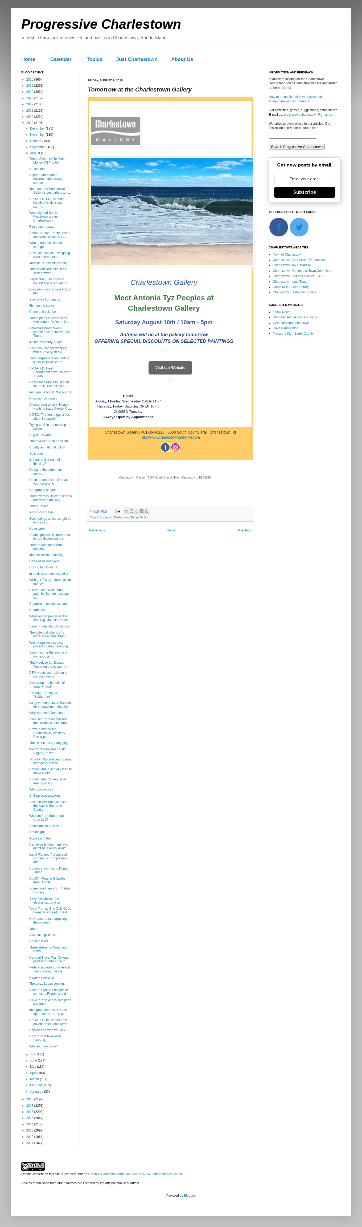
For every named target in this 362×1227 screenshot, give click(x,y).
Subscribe (304, 192)
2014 (30, 1124)
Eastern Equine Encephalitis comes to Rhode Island (49, 992)
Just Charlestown (137, 59)
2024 (30, 92)
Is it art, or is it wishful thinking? (44, 461)
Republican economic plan (48, 604)
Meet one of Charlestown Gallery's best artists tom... (50, 190)
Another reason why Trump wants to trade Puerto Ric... (50, 406)
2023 (30, 98)
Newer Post (97, 530)
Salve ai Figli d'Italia (43, 935)
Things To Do (138, 517)
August (35, 153)
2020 (30, 117)
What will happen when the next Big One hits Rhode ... (50, 618)
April (33, 1073)
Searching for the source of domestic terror (48, 654)
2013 (30, 1130)
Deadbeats (37, 610)
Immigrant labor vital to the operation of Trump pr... (48, 1012)
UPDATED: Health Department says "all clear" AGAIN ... (50, 372)
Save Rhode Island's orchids (49, 626)
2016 (30, 1112)
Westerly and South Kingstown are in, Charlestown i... (43, 216)
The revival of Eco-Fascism (48, 441)
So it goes (36, 453)
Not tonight (37, 832)
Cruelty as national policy (47, 447)
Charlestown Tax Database (292, 265)
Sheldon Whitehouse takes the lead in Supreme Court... (48, 806)
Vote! (32, 929)
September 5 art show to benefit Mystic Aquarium (48, 281)
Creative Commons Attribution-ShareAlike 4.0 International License (135, 1174)
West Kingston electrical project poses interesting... (50, 644)
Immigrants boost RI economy (50, 392)
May (33, 1066)
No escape (36, 528)
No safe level (38, 941)
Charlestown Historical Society (294, 292)
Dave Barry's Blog (285, 328)
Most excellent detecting (46, 555)
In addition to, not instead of (48, 574)
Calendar (61, 59)
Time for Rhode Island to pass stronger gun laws (50, 761)
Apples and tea (40, 838)
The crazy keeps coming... (48, 983)
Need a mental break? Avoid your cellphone (49, 481)
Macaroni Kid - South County (293, 333)
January (36, 1091)
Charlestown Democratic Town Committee (302, 271)
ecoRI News (281, 312)
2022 (30, 104)
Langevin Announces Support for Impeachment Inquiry (50, 704)
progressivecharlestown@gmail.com (309, 115)
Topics (94, 59)
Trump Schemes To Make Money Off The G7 (47, 160)
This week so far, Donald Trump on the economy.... (49, 664)
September (38, 147)
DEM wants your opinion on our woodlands (48, 674)
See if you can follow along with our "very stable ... (48, 350)
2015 (30, 1118)
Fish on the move (41, 305)
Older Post (244, 530)
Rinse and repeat (41, 226)
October (36, 141)
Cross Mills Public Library (291, 287)
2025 (30, 86)
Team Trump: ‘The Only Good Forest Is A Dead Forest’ (50, 910)
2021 (30, 111)
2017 (30, 1106)
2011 (30, 1143)
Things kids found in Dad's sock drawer (48, 271)
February (37, 1085)
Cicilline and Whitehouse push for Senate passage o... (49, 594)
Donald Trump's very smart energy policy (48, 781)
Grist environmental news (291, 323)
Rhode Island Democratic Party (295, 317)
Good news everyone (44, 561)
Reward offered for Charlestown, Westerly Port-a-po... (47, 733)
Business (106, 517)
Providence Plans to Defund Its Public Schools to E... (49, 384)
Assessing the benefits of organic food (47, 684)
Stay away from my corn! (46, 299)
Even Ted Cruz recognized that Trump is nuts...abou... (50, 721)
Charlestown (121, 517)
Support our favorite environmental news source (45, 179)
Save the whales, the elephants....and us (44, 900)
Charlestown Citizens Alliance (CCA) (298, 276)
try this (286, 88)
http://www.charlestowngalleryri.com (170, 437)
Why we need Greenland (46, 713)
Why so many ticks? (43, 1046)
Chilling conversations (44, 795)
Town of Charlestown (287, 254)
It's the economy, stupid (46, 342)
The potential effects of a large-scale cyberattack (47, 634)
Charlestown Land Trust (290, 282)
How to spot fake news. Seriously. (45, 1038)
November (38, 134)
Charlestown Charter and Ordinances (299, 260)
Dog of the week (40, 435)
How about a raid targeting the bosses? (48, 920)
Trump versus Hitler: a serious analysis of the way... (50, 498)
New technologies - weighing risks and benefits (49, 255)
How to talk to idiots (43, 567)
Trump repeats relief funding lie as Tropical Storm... (49, 360)
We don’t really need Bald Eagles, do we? (47, 751)
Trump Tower (38, 506)
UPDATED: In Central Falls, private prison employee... (49, 1022)
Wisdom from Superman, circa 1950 (47, 817)
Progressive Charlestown (101, 24)
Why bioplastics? (41, 789)
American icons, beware (46, 826)
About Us (182, 59)
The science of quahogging (48, 743)
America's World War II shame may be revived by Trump (49, 332)
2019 (30, 123)
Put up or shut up (41, 512)
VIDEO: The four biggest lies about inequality (49, 416)
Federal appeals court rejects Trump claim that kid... (50, 969)
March (35, 1079)
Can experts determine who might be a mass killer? (48, 846)
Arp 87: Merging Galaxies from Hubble (47, 880)
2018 (30, 1099)
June (34, 1060)
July (33, 1054)
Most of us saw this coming (48, 263)
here (315, 128)
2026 (30, 79)
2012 (30, 1137)
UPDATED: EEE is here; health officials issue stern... (46, 203)
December (38, 128)
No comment (38, 169)
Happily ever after (41, 977)
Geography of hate (42, 490)
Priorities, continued (43, 398)
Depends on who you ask (47, 1030)
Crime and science (42, 312)
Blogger (189, 1195)
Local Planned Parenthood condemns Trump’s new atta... (48, 858)
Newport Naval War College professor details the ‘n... (49, 959)
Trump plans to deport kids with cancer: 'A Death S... (49, 320)
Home (28, 59)
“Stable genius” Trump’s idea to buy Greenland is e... (49, 536)
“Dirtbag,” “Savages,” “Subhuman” (44, 694)
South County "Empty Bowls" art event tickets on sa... (49, 235)
